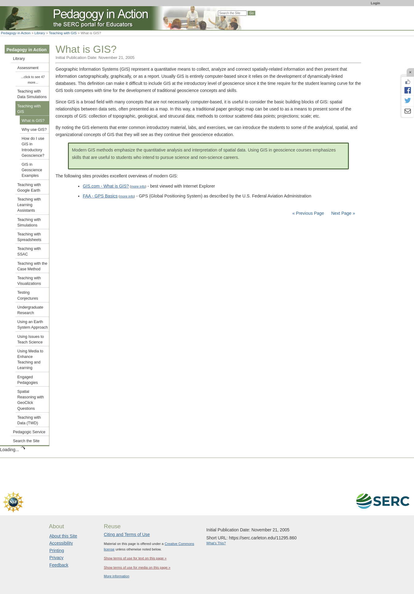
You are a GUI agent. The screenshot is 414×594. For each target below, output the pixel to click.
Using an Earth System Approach (32, 325)
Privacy (56, 557)
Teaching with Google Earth (29, 188)
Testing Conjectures (27, 295)
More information (116, 576)
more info (138, 186)
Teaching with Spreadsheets (29, 237)
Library (40, 33)
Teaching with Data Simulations (32, 94)
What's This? (216, 543)
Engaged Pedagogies (27, 380)
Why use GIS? (34, 129)
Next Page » (342, 213)
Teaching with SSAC (29, 251)
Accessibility (61, 543)
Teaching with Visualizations (29, 281)
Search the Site (26, 441)
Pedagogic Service (29, 432)
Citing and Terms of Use (127, 534)
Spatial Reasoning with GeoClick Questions (30, 400)
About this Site (63, 536)
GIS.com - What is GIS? (106, 186)
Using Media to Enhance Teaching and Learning (30, 359)
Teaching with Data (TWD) (29, 420)
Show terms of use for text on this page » (135, 558)
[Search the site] (232, 13)
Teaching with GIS (63, 33)
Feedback (58, 565)
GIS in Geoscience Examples (32, 170)
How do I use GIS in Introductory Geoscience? (33, 147)
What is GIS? (33, 120)
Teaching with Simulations (29, 222)
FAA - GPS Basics (100, 195)
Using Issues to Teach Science (30, 339)
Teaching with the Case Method (32, 266)
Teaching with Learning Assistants (29, 205)
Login (375, 3)
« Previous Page (308, 213)
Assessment (28, 68)
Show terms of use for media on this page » (137, 567)
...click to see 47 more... (33, 79)
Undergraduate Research (30, 310)
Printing (56, 550)
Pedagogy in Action (16, 33)
